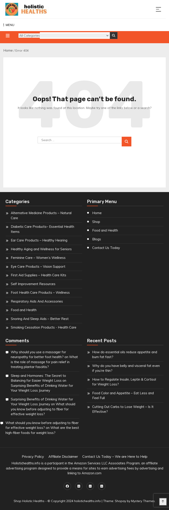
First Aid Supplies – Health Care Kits (38, 275)
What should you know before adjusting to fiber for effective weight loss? (43, 409)
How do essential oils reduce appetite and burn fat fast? (124, 354)
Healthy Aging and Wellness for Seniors (41, 249)
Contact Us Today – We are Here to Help (114, 456)
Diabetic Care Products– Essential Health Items (42, 229)
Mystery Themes (143, 501)
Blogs (96, 239)
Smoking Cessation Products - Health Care (43, 327)
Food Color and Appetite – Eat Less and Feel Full (123, 395)
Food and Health (24, 310)
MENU (8, 25)
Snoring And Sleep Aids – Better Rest (40, 319)
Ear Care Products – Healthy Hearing (39, 240)
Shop (96, 222)
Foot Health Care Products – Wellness (40, 292)
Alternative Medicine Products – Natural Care (41, 215)
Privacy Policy (33, 456)
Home (8, 50)
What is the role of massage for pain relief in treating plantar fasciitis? (44, 362)
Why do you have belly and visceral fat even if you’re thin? (126, 368)
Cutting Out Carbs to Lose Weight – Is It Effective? (123, 409)
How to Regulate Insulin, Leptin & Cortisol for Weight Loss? (124, 382)
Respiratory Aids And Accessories (37, 301)
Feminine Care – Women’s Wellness (38, 258)
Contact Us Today (106, 248)
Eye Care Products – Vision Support (38, 266)
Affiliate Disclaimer (63, 456)
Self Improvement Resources (33, 284)
